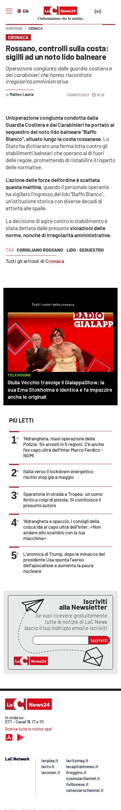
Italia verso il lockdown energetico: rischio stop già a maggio (59, 474)
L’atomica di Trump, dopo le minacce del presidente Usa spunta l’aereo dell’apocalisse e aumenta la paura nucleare (64, 562)
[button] (108, 31)
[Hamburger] (9, 11)
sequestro (91, 249)
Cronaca (35, 28)
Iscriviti (99, 640)
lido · (72, 249)
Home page (14, 28)
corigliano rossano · (41, 249)
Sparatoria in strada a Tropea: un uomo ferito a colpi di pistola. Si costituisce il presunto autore (63, 499)
